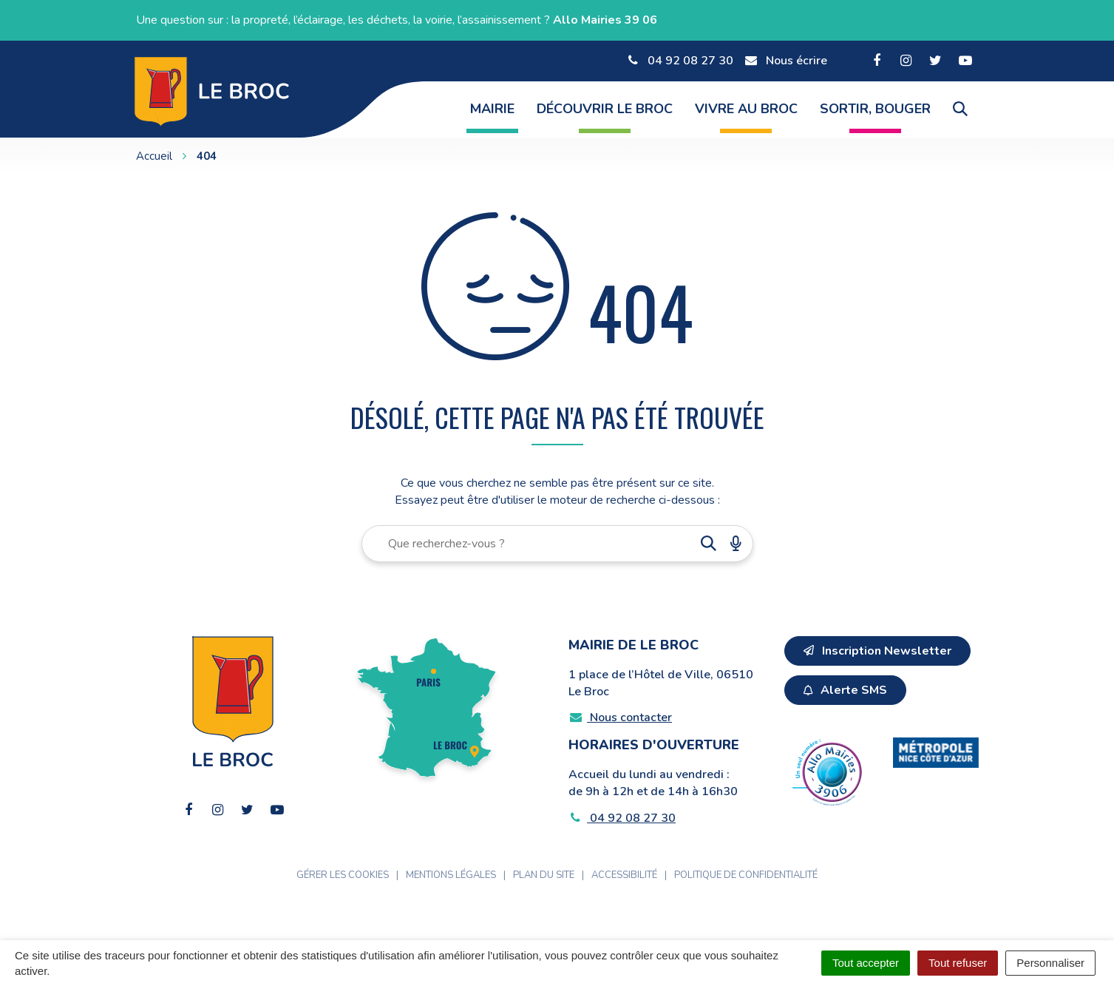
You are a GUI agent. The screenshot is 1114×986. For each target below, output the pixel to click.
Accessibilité (624, 875)
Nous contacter (620, 717)
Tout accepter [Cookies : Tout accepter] (865, 962)
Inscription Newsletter (877, 651)
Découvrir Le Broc (605, 109)
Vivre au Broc (746, 109)
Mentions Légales (451, 875)
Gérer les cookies (342, 875)
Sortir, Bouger (875, 109)
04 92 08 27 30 (622, 818)
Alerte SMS (845, 690)
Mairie (492, 109)
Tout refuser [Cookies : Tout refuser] (957, 962)
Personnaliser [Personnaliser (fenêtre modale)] (1050, 962)
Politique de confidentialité (746, 875)
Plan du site (543, 875)
